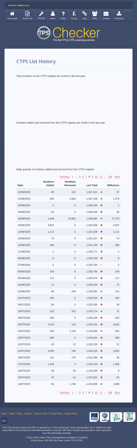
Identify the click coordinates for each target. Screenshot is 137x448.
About (12, 413)
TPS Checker (69, 33)
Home (4, 413)
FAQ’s (19, 413)
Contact (28, 413)
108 (110, 176)
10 (96, 176)
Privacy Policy (55, 413)
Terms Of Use (40, 413)
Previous (64, 176)
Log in (27, 5)
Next (117, 176)
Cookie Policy (70, 413)
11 (101, 176)
